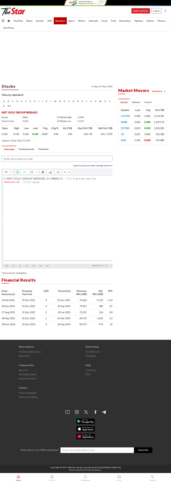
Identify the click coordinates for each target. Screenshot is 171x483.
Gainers (136, 102)
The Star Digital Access (30, 351)
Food (104, 20)
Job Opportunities (28, 374)
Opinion (138, 20)
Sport (71, 20)
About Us (23, 370)
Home (18, 478)
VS (122, 134)
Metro (81, 20)
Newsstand (24, 356)
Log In (156, 10)
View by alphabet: (13, 94)
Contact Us (91, 370)
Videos (150, 20)
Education (125, 20)
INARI (124, 122)
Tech (113, 20)
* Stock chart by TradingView (14, 273)
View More (159, 91)
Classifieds (91, 356)
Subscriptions (140, 10)
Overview (9, 149)
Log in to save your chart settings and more (92, 165)
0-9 (9, 106)
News (29, 20)
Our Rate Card (93, 351)
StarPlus (18, 20)
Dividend (43, 149)
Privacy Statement (28, 393)
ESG (50, 20)
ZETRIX (125, 128)
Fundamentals (26, 149)
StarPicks (8, 27)
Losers (148, 102)
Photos (161, 20)
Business (60, 20)
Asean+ (40, 20)
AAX (123, 140)
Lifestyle (93, 20)
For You (52, 478)
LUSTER (125, 116)
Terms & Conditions (28, 397)
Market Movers (133, 90)
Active (124, 102)
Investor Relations (27, 378)
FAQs (88, 374)
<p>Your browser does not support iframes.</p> (70, 219)
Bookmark (85, 478)
